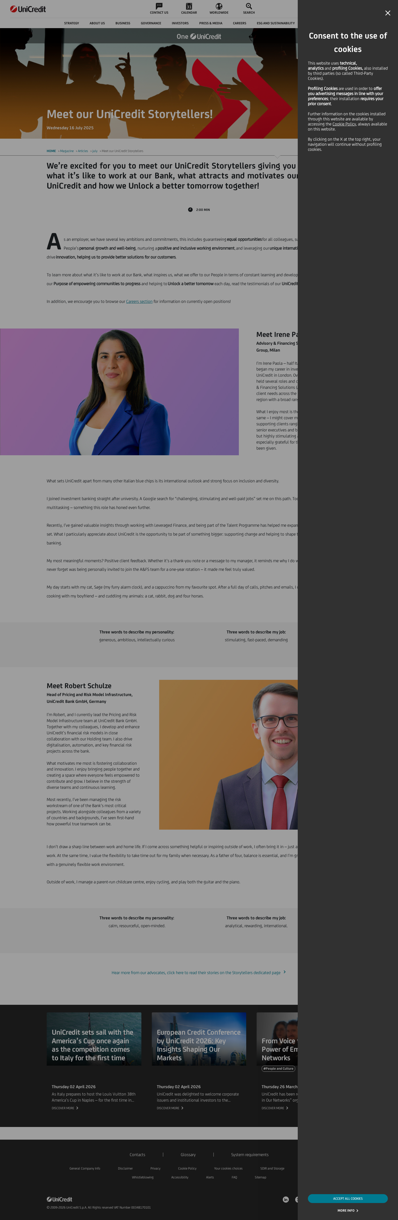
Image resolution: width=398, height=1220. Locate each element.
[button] (388, 13)
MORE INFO (346, 1210)
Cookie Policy (344, 123)
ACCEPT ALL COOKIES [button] (348, 1198)
